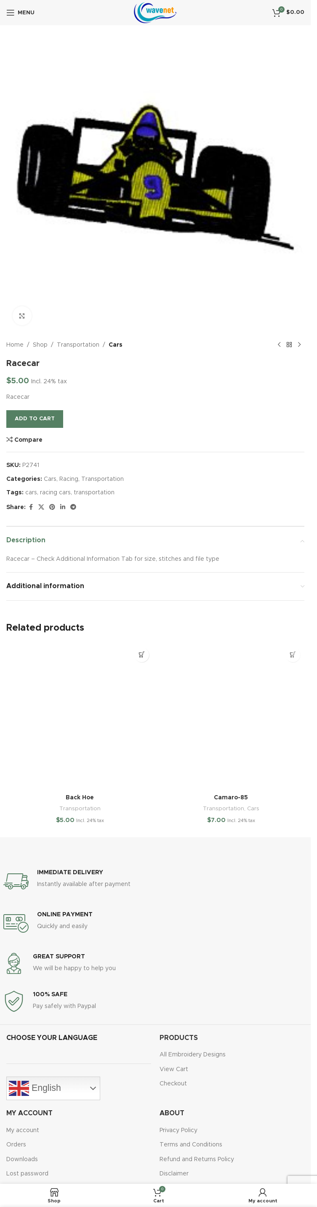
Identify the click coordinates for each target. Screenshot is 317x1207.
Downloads (22, 1159)
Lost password (27, 1174)
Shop (40, 345)
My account (22, 1130)
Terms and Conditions (191, 1145)
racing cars (55, 493)
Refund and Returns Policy (197, 1159)
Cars (116, 345)
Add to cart (35, 419)
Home (15, 345)
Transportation (78, 345)
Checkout (173, 1084)
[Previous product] (279, 345)
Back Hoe (80, 798)
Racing (68, 479)
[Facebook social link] (31, 507)
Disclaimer (174, 1174)
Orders (16, 1145)
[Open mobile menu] (20, 12)
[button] (141, 654)
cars (31, 493)
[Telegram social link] (73, 507)
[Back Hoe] (79, 716)
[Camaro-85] (230, 716)
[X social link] (41, 507)
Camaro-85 (231, 798)
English (35, 1088)
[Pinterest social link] (52, 507)
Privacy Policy (178, 1130)
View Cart (174, 1069)
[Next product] (299, 345)
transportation (94, 493)
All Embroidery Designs (193, 1055)
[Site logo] (155, 13)
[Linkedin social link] (63, 507)
